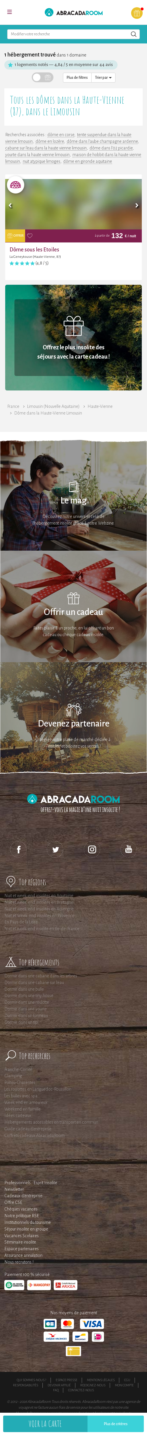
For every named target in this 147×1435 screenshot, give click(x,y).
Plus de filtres (77, 78)
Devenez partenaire (73, 724)
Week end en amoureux (25, 1102)
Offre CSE (13, 1202)
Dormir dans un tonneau (26, 1015)
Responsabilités (25, 1385)
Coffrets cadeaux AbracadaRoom (34, 1135)
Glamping (13, 1075)
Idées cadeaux (17, 1115)
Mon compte (124, 1385)
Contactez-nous (81, 1390)
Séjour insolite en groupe (26, 1229)
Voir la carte (45, 1423)
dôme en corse (60, 134)
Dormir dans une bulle (24, 989)
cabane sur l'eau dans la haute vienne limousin (46, 148)
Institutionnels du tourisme (27, 1222)
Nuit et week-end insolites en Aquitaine (38, 895)
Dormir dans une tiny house (28, 995)
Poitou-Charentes (19, 1082)
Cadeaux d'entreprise (23, 1195)
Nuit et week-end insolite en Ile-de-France (41, 928)
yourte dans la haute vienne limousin (37, 154)
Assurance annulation (23, 1255)
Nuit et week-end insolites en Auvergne (39, 909)
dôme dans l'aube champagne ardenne (102, 141)
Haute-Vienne (100, 406)
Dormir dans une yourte (25, 1009)
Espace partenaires (21, 1248)
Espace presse (66, 1380)
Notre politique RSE (21, 1215)
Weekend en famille (22, 1109)
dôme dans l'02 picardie (111, 148)
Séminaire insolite (20, 1242)
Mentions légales (101, 1380)
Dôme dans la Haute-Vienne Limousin (48, 413)
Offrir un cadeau (73, 612)
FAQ (56, 1390)
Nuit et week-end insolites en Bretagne (38, 902)
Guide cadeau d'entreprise (27, 1129)
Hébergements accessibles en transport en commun (51, 1122)
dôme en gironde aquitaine (87, 161)
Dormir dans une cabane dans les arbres (40, 976)
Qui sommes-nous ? (31, 1380)
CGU (127, 1380)
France (13, 406)
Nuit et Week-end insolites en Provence (39, 915)
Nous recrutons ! (19, 1262)
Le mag (73, 500)
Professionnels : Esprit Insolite (30, 1182)
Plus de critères (116, 1424)
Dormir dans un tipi (21, 1022)
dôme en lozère (50, 141)
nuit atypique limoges (41, 161)
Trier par (103, 78)
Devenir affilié (59, 1385)
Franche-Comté (18, 1069)
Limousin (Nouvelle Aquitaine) (53, 406)
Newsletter (14, 1189)
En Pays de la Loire (21, 922)
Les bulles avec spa (21, 1095)
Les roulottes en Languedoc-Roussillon (37, 1089)
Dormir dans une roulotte (26, 1002)
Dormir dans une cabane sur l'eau (34, 982)
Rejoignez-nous (92, 1385)
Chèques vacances (21, 1209)
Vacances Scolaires (21, 1235)
